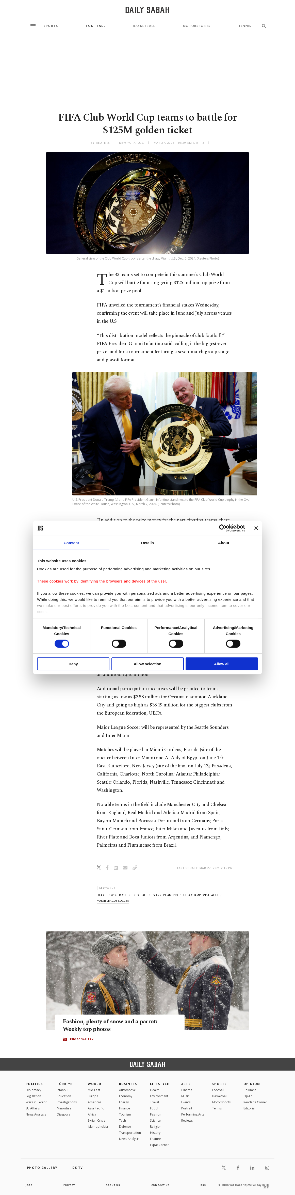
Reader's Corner (255, 1102)
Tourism (125, 1114)
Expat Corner (159, 1145)
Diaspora (63, 1114)
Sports (50, 25)
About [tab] (223, 543)
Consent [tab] (71, 543)
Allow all (222, 664)
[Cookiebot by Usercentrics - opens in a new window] (223, 528)
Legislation (33, 1096)
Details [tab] (147, 543)
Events (185, 1102)
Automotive (127, 1090)
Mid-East (94, 1090)
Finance (124, 1108)
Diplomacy (33, 1090)
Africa (92, 1114)
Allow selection (147, 664)
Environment (159, 1096)
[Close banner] (256, 528)
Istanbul (62, 1090)
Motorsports (197, 25)
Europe (93, 1096)
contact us (161, 1185)
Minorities (64, 1108)
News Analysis (36, 1114)
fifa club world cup (112, 895)
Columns (249, 1090)
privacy (69, 1185)
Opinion (251, 1084)
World (94, 1084)
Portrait (186, 1108)
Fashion (155, 1114)
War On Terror (36, 1102)
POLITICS (34, 1084)
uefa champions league (201, 895)
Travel (154, 1102)
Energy (124, 1102)
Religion (155, 1126)
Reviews (187, 1120)
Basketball (144, 25)
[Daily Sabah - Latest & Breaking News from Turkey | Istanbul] (147, 10)
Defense (125, 1126)
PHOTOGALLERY (81, 1039)
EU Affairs (33, 1108)
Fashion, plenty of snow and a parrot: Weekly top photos (113, 1025)
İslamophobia (98, 1126)
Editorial (249, 1108)
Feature (155, 1139)
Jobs (29, 1185)
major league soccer (113, 900)
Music (185, 1096)
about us (113, 1185)
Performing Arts (192, 1114)
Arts (186, 1084)
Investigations (67, 1102)
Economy (125, 1096)
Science (155, 1120)
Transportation (130, 1133)
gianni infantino (165, 895)
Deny (73, 664)
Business (128, 1084)
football (140, 895)
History (155, 1133)
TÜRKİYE (65, 1084)
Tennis (245, 25)
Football (96, 25)
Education (64, 1096)
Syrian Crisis (96, 1120)
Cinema (186, 1090)
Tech (122, 1120)
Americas (94, 1102)
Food (154, 1108)
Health (154, 1090)
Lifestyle (159, 1084)
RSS (203, 1185)
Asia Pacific (96, 1108)
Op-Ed (248, 1096)
